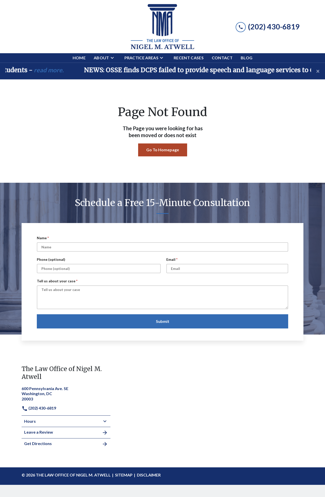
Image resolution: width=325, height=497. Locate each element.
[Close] (318, 71)
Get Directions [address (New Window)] (66, 444)
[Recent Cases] (189, 58)
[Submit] (162, 321)
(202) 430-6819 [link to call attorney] (39, 408)
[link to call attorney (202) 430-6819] (268, 26)
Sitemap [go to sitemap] (124, 474)
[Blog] (246, 58)
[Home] (79, 58)
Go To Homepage (162, 149)
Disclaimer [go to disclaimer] (149, 474)
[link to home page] (162, 26)
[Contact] (222, 58)
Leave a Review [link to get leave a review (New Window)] (66, 433)
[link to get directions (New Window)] (66, 393)
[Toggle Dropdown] (113, 58)
